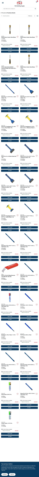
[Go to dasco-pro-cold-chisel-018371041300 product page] (10, 246)
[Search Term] (19, 9)
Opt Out (12, 474)
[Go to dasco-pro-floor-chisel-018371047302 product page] (29, 98)
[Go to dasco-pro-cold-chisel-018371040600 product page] (10, 306)
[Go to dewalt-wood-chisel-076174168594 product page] (29, 68)
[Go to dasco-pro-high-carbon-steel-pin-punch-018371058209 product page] (10, 336)
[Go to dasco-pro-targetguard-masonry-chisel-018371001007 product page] (29, 127)
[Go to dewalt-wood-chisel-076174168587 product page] (29, 38)
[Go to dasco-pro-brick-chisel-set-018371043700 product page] (10, 157)
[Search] (35, 9)
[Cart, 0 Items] (36, 2)
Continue (5, 474)
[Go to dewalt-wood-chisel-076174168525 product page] (10, 38)
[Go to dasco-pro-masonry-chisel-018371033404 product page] (29, 157)
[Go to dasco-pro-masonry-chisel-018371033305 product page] (10, 187)
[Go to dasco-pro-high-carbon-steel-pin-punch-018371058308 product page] (29, 336)
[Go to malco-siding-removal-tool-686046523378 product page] (10, 276)
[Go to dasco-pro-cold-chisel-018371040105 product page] (29, 395)
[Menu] (3, 3)
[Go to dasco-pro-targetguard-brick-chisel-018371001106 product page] (10, 217)
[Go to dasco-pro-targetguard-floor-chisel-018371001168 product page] (10, 127)
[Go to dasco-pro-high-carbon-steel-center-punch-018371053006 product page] (10, 424)
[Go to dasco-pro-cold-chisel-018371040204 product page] (29, 366)
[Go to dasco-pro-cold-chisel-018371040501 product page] (29, 276)
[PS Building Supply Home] (19, 3)
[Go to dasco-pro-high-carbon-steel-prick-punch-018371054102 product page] (10, 395)
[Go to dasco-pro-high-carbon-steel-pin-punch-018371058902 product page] (29, 306)
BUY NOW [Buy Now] (10, 51)
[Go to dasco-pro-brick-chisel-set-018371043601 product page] (29, 187)
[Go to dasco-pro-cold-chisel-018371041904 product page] (10, 98)
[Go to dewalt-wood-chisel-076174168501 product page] (10, 68)
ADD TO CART (10, 48)
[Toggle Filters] (37, 16)
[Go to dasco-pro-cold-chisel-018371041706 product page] (29, 217)
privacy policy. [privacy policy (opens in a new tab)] (4, 468)
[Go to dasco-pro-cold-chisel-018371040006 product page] (10, 366)
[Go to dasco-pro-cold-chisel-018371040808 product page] (29, 246)
